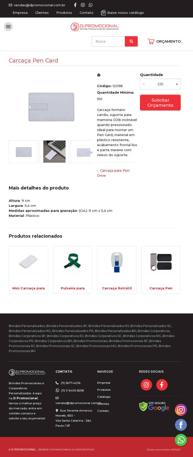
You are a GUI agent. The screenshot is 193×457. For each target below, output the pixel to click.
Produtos (64, 13)
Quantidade (151, 75)
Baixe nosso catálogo (125, 13)
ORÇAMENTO (168, 41)
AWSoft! (175, 449)
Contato (86, 13)
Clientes (42, 13)
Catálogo (103, 397)
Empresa (20, 13)
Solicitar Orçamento (160, 102)
